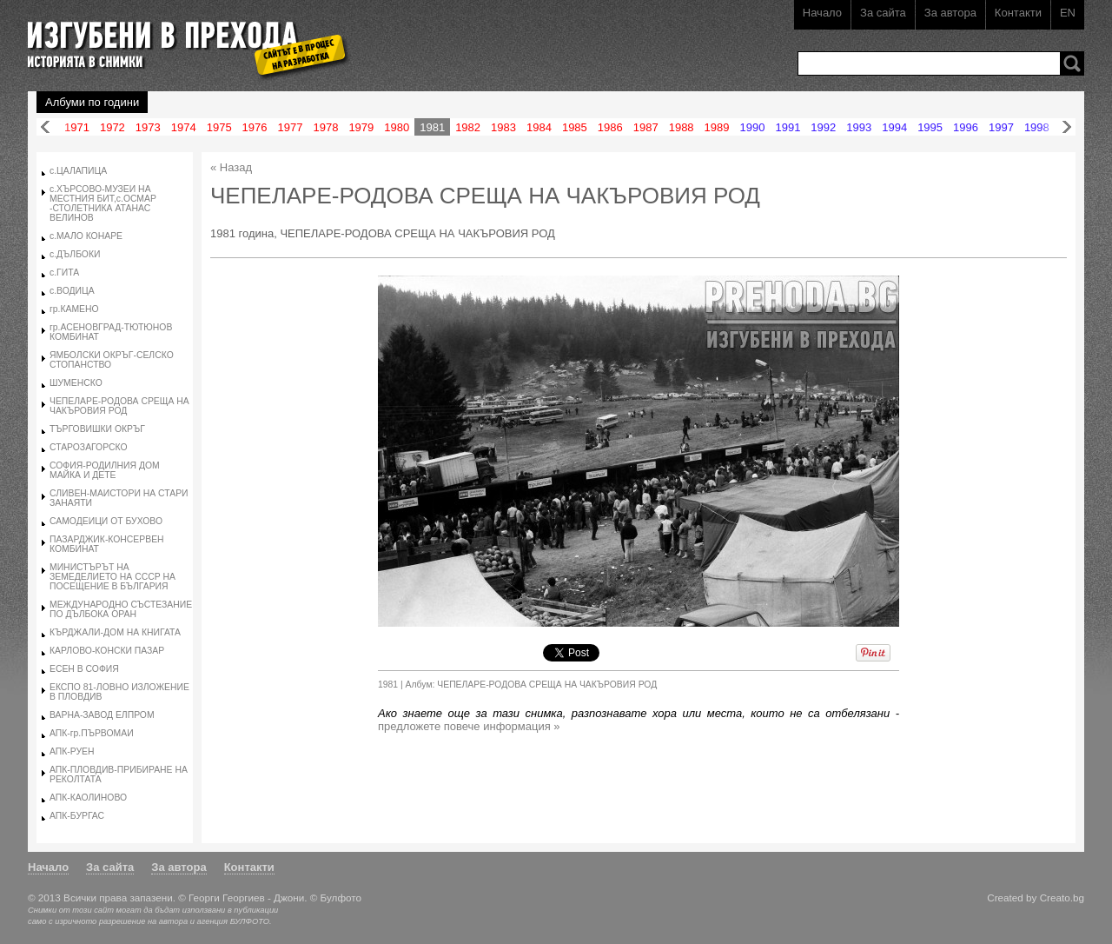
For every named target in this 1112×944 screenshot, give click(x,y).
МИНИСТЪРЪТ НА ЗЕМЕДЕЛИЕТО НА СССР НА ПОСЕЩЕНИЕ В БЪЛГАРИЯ (112, 576)
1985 (574, 127)
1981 (432, 127)
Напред (1067, 127)
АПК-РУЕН (72, 751)
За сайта (883, 12)
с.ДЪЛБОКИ (75, 254)
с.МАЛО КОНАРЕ (86, 236)
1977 (290, 127)
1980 (396, 127)
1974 (183, 127)
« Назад (231, 167)
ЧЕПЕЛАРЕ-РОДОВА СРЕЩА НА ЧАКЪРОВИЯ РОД (119, 405)
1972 (112, 127)
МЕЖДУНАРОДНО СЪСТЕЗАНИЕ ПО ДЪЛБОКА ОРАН (121, 609)
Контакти (1018, 12)
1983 (503, 127)
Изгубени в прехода (181, 38)
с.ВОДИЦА (72, 291)
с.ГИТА (64, 272)
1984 (539, 127)
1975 (219, 127)
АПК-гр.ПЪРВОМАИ (92, 733)
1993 (858, 127)
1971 (76, 127)
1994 (894, 127)
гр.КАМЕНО (74, 309)
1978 (325, 127)
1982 (467, 127)
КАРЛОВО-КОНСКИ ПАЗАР (107, 650)
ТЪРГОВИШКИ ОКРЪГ (97, 429)
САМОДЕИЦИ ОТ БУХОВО (106, 521)
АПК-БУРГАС (77, 816)
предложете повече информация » (469, 726)
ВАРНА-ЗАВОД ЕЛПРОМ (102, 715)
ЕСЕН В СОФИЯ (84, 669)
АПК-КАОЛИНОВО (88, 797)
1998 (1036, 127)
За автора (950, 12)
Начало (822, 12)
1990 (752, 127)
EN (1068, 12)
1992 (823, 127)
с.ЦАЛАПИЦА (78, 171)
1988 (681, 127)
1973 (148, 127)
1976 (255, 127)
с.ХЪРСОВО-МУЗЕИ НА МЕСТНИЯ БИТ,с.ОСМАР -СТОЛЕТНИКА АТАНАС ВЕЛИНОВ (103, 203)
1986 (610, 127)
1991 (787, 127)
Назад (45, 127)
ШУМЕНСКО (76, 383)
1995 (930, 127)
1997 (1001, 127)
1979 (361, 127)
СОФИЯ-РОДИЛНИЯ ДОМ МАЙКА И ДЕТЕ (105, 470)
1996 (965, 127)
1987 (646, 127)
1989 (717, 127)
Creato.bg (1062, 897)
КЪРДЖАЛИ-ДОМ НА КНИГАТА (115, 632)
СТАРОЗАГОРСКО (89, 447)
